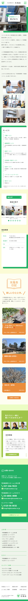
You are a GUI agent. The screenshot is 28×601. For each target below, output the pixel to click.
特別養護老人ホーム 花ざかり (9, 558)
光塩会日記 (24, 586)
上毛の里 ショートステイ (8, 534)
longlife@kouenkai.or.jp (10, 508)
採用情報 (14, 589)
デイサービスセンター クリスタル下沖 (11, 572)
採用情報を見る (12, 454)
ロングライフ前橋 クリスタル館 (10, 570)
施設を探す (15, 586)
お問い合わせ (23, 589)
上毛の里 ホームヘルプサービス (10, 543)
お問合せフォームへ (14, 515)
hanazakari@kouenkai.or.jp (11, 498)
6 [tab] (20, 221)
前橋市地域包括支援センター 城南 (10, 547)
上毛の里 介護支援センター (9, 545)
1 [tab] (9, 221)
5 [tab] (18, 221)
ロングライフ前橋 (6, 568)
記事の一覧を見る (14, 397)
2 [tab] (11, 221)
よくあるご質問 (5, 589)
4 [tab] (16, 221)
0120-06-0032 (10, 505)
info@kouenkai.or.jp (9, 488)
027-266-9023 (10, 486)
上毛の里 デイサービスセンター (10, 541)
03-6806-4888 (13, 241)
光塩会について (5, 586)
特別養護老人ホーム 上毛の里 (9, 532)
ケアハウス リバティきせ (8, 537)
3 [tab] (13, 221)
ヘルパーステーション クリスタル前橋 (11, 574)
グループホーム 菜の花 (8, 539)
